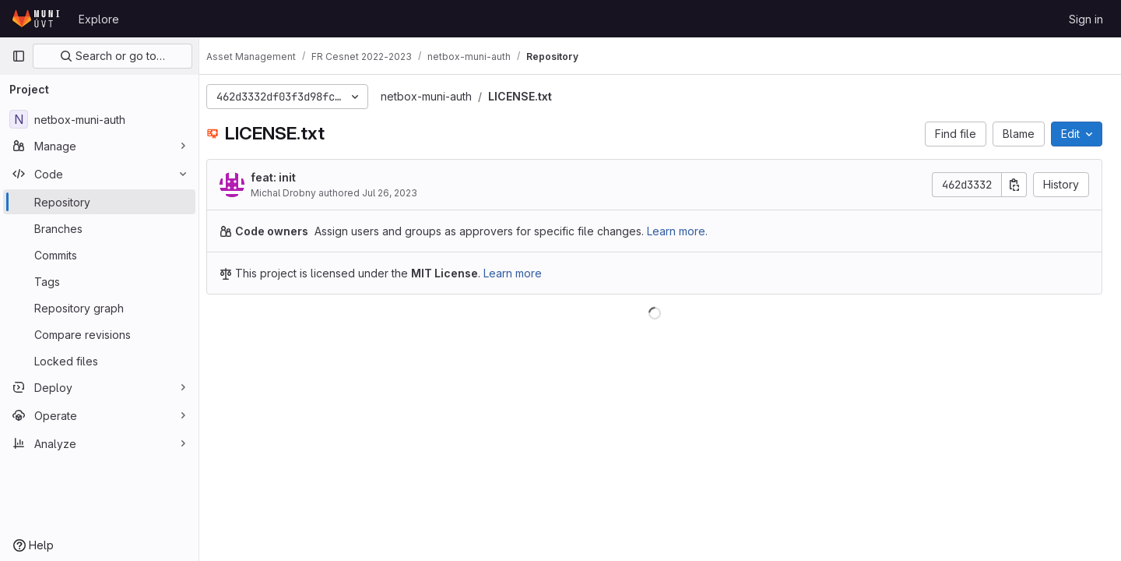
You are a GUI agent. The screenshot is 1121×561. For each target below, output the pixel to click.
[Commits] (99, 254)
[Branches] (99, 228)
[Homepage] (37, 18)
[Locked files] (99, 360)
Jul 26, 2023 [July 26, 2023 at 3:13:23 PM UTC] (401, 193)
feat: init (284, 177)
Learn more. (689, 231)
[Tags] (99, 281)
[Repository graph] (99, 307)
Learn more (524, 273)
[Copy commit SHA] (1014, 184)
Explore (99, 19)
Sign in (1086, 19)
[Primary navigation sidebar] (18, 56)
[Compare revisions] (99, 334)
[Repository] (99, 201)
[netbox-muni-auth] (99, 119)
